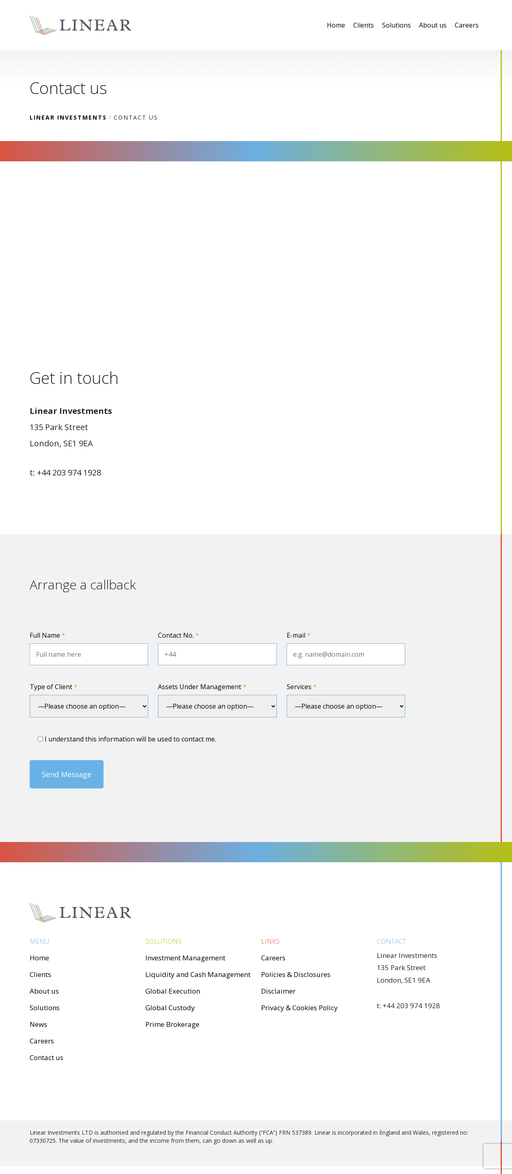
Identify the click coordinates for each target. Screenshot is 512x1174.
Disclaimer (278, 991)
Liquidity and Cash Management (198, 974)
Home (336, 25)
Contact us (46, 1057)
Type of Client (54, 686)
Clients (363, 25)
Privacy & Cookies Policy (299, 1007)
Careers (467, 25)
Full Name (47, 635)
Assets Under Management (202, 686)
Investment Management (185, 957)
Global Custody (170, 1007)
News (38, 1024)
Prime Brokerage (172, 1024)
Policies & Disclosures (296, 974)
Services (302, 686)
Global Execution (172, 991)
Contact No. (178, 635)
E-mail (299, 635)
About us (433, 25)
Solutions (396, 25)
